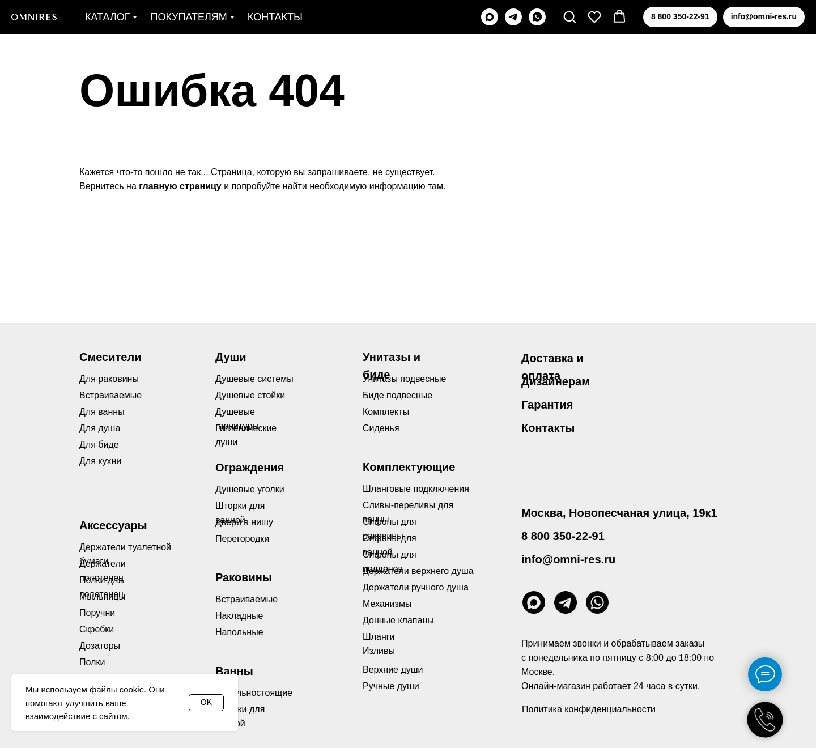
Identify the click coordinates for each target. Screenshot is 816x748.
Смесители (110, 357)
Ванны (234, 671)
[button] (569, 16)
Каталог (107, 17)
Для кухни (100, 461)
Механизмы (387, 604)
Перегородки (242, 538)
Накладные (239, 615)
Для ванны (102, 411)
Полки (92, 662)
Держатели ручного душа (416, 587)
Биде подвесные (397, 395)
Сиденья (381, 428)
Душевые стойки (250, 395)
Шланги (379, 636)
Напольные (239, 632)
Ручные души (391, 686)
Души (230, 357)
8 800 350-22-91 (563, 536)
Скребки (96, 629)
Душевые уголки (249, 489)
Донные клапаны (398, 620)
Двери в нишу (244, 522)
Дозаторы (99, 646)
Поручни (97, 613)
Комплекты (386, 411)
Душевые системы (254, 379)
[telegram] (513, 17)
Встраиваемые (246, 599)
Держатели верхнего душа (418, 571)
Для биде (99, 444)
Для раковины (109, 379)
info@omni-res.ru (568, 559)
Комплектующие (409, 467)
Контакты (275, 17)
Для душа (99, 428)
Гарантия (547, 404)
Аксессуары (113, 525)
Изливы (379, 651)
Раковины (243, 577)
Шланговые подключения (416, 489)
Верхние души (393, 669)
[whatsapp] (537, 17)
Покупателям (188, 17)
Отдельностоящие (253, 693)
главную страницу (180, 186)
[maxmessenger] (489, 17)
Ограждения (249, 467)
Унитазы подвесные (404, 379)
